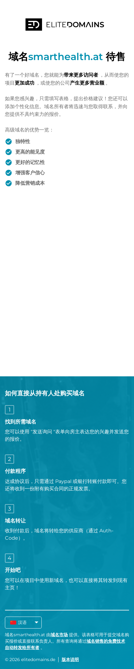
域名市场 (59, 634)
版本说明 (70, 659)
